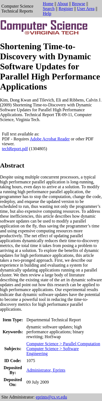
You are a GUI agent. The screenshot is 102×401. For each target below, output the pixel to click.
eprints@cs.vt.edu (51, 397)
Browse (78, 3)
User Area (85, 8)
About (62, 3)
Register (65, 8)
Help (47, 13)
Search (49, 8)
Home (48, 3)
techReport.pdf (15, 148)
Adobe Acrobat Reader (50, 139)
